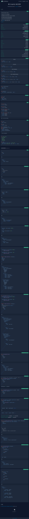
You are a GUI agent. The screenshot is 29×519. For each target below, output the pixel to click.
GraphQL (16, 6)
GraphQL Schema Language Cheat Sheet (7, 506)
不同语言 (3, 20)
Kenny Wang (15, 518)
